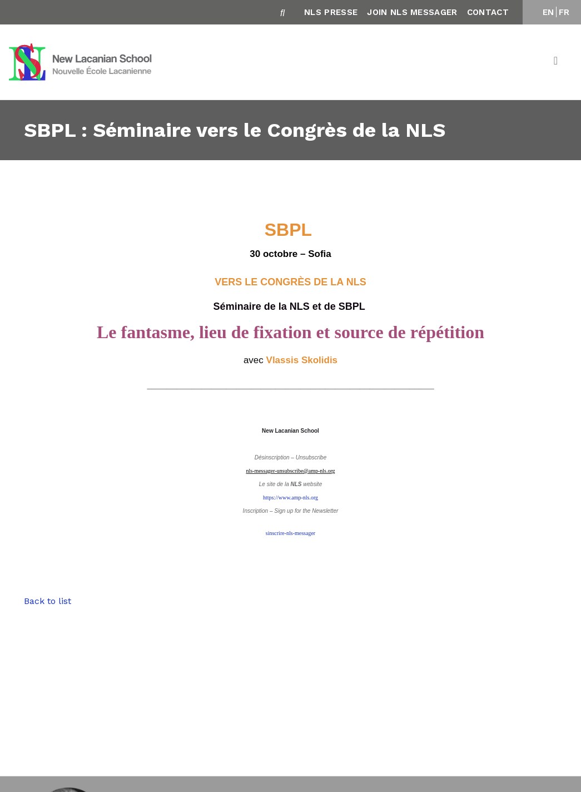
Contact (488, 12)
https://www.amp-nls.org (290, 497)
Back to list (47, 601)
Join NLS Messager (412, 12)
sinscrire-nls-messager (290, 533)
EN (548, 12)
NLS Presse (330, 12)
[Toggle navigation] (556, 62)
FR (564, 12)
